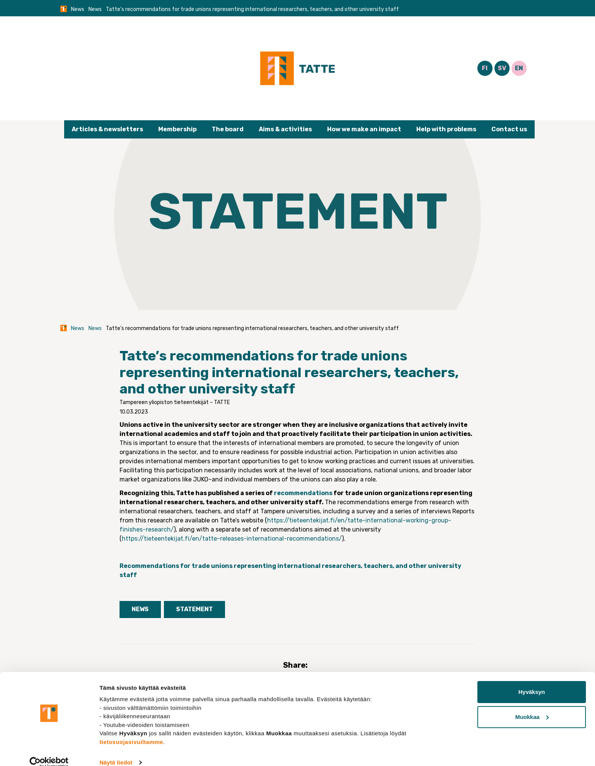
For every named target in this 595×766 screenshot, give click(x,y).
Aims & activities (285, 129)
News (77, 9)
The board (228, 129)
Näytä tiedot (115, 751)
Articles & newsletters (107, 129)
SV (502, 68)
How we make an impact (364, 129)
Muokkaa (532, 705)
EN (519, 68)
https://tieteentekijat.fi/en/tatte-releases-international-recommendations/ (232, 538)
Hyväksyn (531, 680)
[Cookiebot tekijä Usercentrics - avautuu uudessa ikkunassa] (49, 751)
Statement (194, 609)
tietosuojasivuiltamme (131, 730)
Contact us (509, 129)
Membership (177, 129)
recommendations (303, 493)
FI (485, 68)
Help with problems (446, 129)
